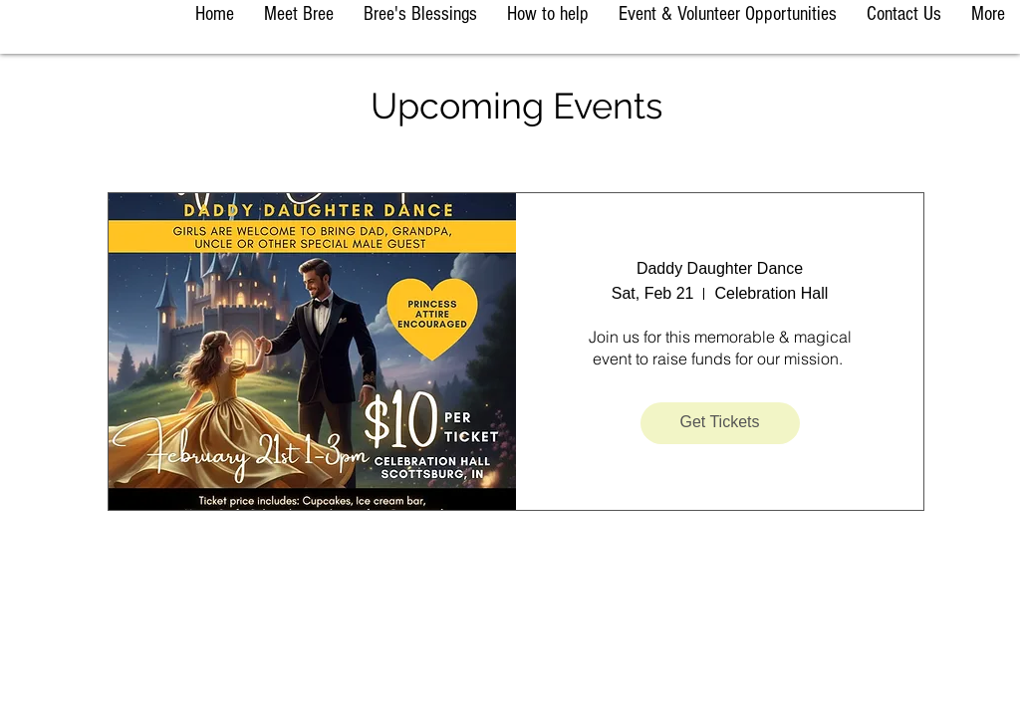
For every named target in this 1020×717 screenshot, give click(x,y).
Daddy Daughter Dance (720, 268)
